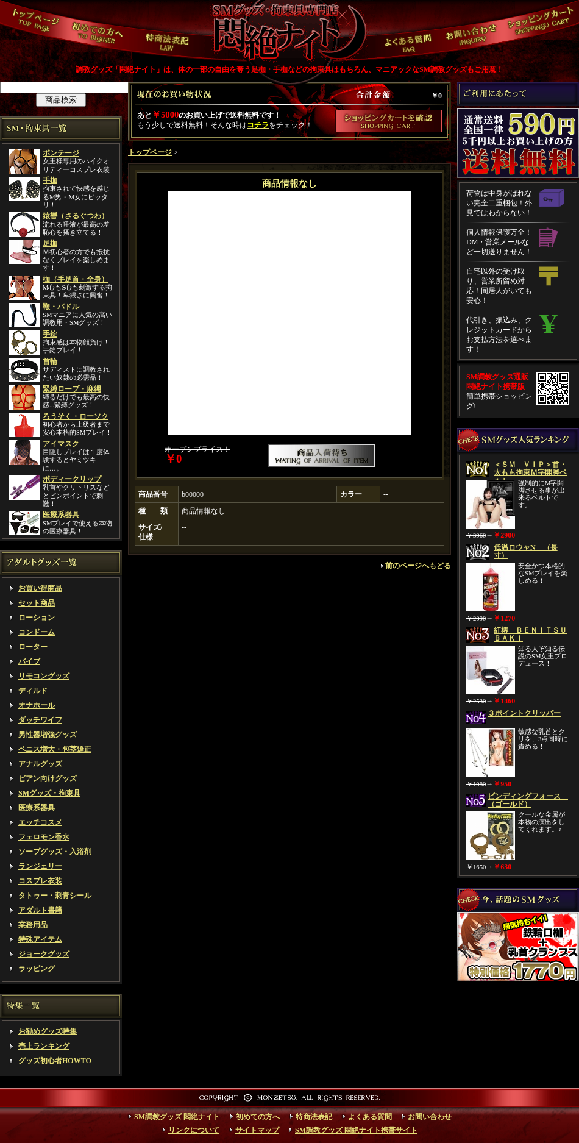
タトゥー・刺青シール (54, 895)
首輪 (50, 361)
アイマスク (61, 444)
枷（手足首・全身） (75, 279)
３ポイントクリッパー (524, 713)
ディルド (33, 690)
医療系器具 (61, 514)
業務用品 (33, 924)
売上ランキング (43, 1046)
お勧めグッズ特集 (47, 1031)
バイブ (29, 661)
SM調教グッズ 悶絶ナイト (177, 1117)
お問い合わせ (430, 1117)
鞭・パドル (61, 306)
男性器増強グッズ (47, 734)
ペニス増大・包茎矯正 (54, 749)
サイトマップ (257, 1130)
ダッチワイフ (40, 720)
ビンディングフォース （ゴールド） (528, 800)
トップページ (150, 152)
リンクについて (193, 1130)
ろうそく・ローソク (75, 416)
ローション (36, 617)
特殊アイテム (40, 939)
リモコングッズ (43, 676)
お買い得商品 (40, 588)
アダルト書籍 (40, 910)
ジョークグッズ (43, 954)
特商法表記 (314, 1117)
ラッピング (36, 968)
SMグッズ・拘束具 (49, 793)
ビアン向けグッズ (47, 778)
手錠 (50, 334)
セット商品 (36, 603)
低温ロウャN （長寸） (526, 551)
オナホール (36, 705)
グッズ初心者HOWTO (54, 1060)
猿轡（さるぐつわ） (75, 216)
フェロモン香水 (43, 837)
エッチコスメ (40, 822)
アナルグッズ (40, 764)
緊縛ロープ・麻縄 (72, 389)
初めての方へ (258, 1117)
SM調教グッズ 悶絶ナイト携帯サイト (356, 1130)
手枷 (50, 180)
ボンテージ (61, 153)
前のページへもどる (418, 565)
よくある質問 (370, 1117)
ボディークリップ (72, 479)
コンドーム (36, 632)
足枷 (50, 243)
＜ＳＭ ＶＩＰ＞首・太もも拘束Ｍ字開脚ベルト (530, 472)
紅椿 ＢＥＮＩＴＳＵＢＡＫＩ (530, 634)
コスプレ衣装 (40, 881)
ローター (33, 647)
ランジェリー (40, 866)
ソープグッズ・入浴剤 (54, 851)
